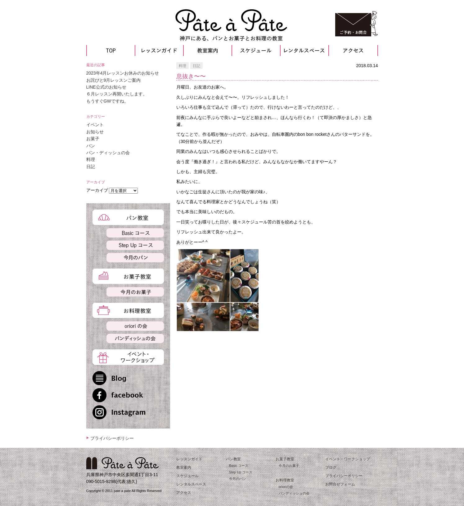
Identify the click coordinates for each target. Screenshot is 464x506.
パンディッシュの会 (294, 493)
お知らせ (95, 131)
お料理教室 (285, 480)
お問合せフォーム (340, 484)
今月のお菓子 (289, 465)
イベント (95, 124)
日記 (196, 66)
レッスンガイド (189, 459)
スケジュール (187, 476)
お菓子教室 (285, 459)
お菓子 (92, 138)
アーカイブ (97, 190)
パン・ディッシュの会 (108, 152)
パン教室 (233, 459)
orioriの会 (286, 487)
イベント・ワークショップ (347, 459)
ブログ (330, 467)
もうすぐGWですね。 (107, 101)
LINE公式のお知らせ (106, 87)
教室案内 (183, 467)
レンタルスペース (191, 484)
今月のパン (237, 479)
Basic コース (239, 465)
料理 (182, 66)
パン (90, 145)
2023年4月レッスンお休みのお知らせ (122, 73)
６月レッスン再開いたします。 (116, 93)
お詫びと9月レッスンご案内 (113, 80)
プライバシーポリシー (112, 438)
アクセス (183, 492)
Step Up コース (241, 472)
